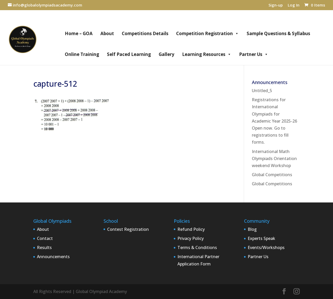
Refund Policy (191, 229)
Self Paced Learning (129, 54)
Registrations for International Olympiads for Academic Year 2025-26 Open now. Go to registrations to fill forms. (274, 121)
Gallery (166, 54)
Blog (252, 229)
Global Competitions (272, 174)
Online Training (82, 54)
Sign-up (275, 5)
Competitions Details (145, 33)
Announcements (53, 256)
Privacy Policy (190, 238)
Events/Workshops (266, 247)
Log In (293, 5)
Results (44, 247)
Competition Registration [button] (207, 33)
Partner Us (253, 54)
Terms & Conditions (197, 247)
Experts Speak (261, 238)
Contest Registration (128, 229)
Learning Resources (206, 54)
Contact (45, 238)
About (107, 33)
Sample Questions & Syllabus (278, 33)
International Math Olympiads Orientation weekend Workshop (274, 158)
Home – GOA (79, 33)
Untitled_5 (262, 90)
